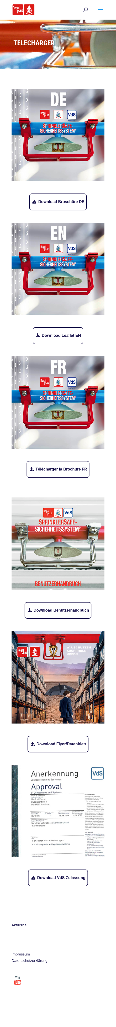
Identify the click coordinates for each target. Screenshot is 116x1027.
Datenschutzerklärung (29, 960)
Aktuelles (19, 925)
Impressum (21, 954)
